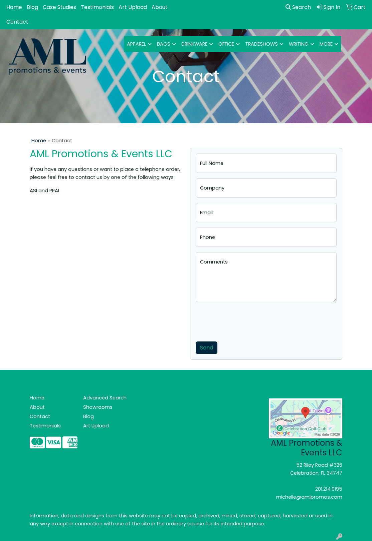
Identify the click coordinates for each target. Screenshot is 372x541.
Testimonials (97, 7)
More (326, 44)
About (160, 7)
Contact (17, 22)
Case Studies (59, 7)
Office (226, 44)
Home (14, 7)
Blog (32, 7)
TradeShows (261, 44)
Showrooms (98, 407)
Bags (163, 44)
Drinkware (194, 44)
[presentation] (246, 320)
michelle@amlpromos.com (309, 497)
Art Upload (133, 7)
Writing (299, 44)
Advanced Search (105, 397)
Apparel (136, 44)
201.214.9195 (328, 489)
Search (298, 7)
